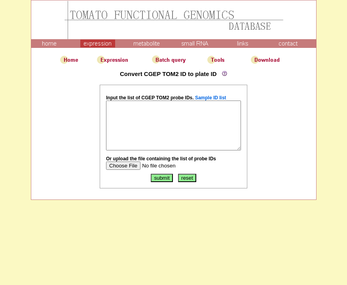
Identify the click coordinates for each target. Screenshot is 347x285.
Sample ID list (202, 98)
